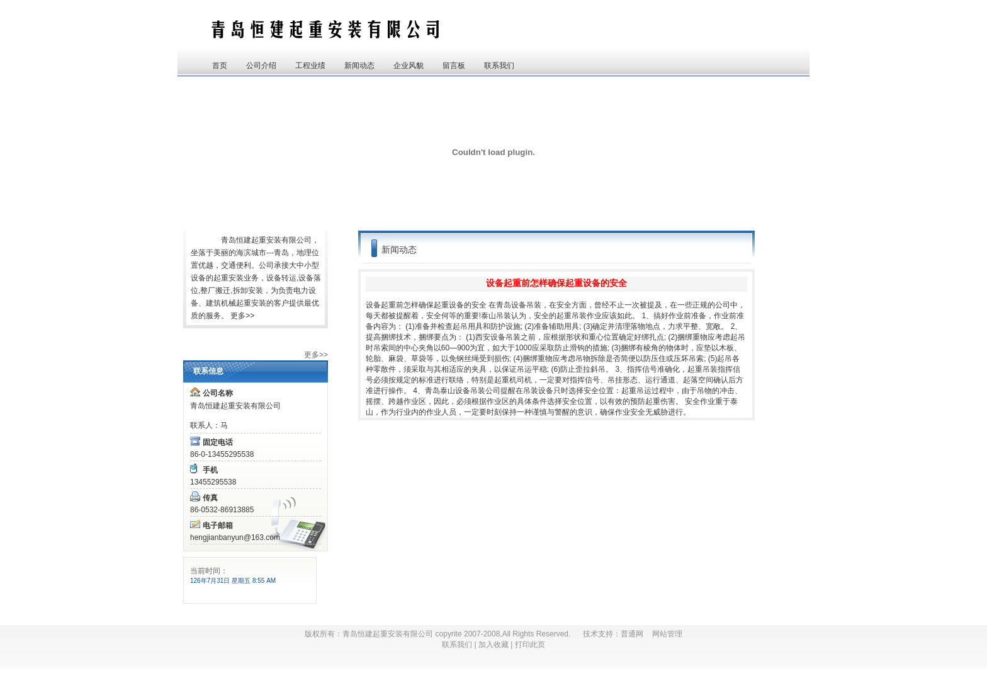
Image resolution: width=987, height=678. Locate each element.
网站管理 (667, 633)
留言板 (454, 65)
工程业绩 (310, 65)
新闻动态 (359, 65)
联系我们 (499, 65)
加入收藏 (493, 644)
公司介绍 (261, 65)
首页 (219, 65)
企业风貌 (408, 65)
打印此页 (530, 644)
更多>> (242, 315)
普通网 (636, 633)
